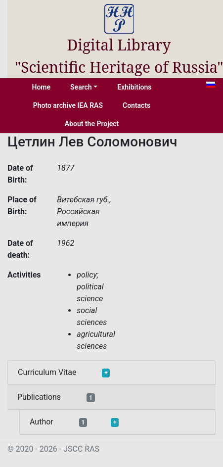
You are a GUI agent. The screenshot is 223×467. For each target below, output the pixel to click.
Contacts (136, 105)
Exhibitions (134, 87)
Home (41, 87)
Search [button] (81, 87)
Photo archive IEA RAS (68, 105)
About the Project (92, 124)
